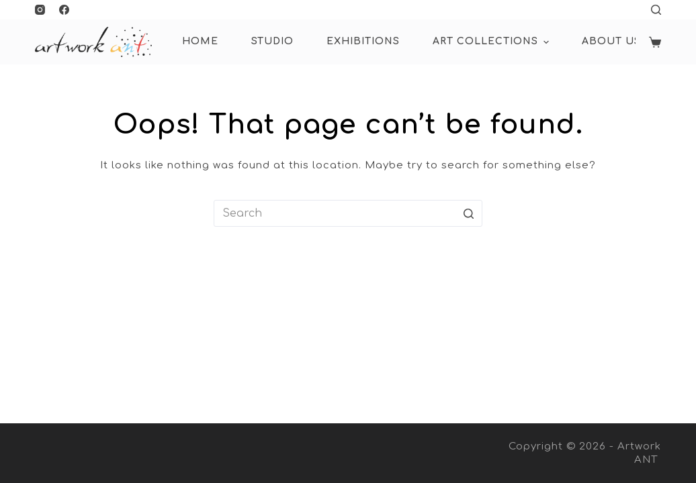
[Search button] (468, 213)
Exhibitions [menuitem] (363, 41)
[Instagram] (40, 10)
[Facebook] (64, 10)
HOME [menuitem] (200, 41)
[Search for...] (348, 213)
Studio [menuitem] (272, 41)
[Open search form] (656, 10)
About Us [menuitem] (611, 41)
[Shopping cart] (655, 42)
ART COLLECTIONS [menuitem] (492, 42)
